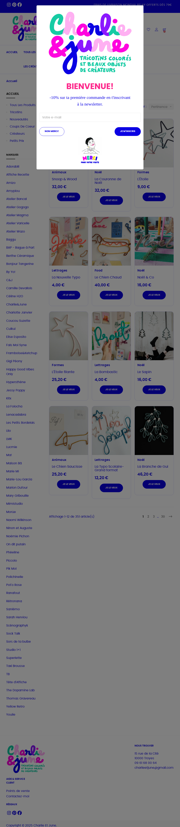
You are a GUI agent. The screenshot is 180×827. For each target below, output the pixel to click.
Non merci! (52, 131)
